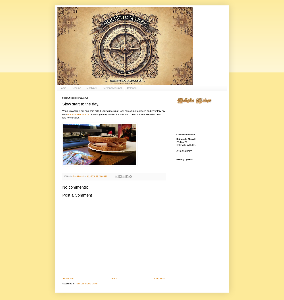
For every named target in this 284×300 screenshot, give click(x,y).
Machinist (92, 88)
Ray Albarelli (78, 176)
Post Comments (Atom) (87, 283)
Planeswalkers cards (78, 114)
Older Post (159, 278)
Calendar (132, 88)
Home (62, 88)
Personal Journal (112, 88)
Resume (76, 88)
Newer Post (68, 278)
